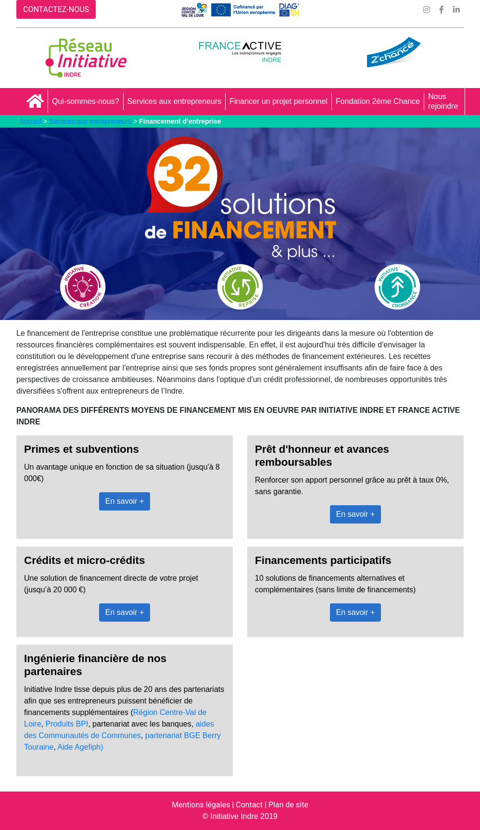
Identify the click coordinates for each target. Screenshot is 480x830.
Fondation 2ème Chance (378, 101)
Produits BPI (66, 724)
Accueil (30, 121)
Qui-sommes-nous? (85, 101)
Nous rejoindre (443, 101)
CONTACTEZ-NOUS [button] (56, 9)
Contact (249, 804)
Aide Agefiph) (80, 747)
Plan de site (288, 804)
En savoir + (124, 501)
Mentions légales (201, 804)
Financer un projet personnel (278, 101)
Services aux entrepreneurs (174, 101)
